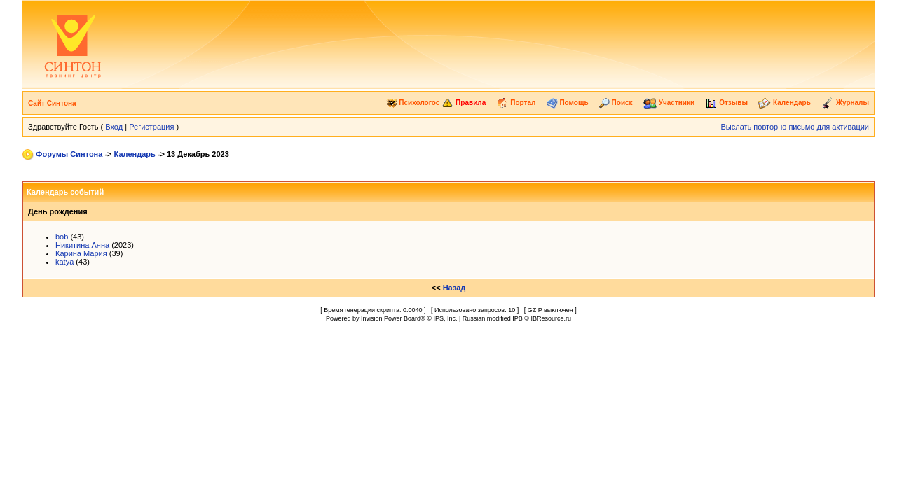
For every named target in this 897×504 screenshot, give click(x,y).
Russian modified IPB (493, 318)
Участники (668, 102)
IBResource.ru (550, 318)
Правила (463, 102)
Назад (454, 288)
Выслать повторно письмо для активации (794, 126)
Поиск (616, 102)
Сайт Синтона (52, 103)
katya (64, 262)
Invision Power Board (390, 318)
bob (61, 236)
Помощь (568, 102)
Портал (515, 102)
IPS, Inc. (445, 318)
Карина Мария (81, 253)
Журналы (845, 102)
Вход (114, 126)
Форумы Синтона (69, 154)
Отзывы (726, 102)
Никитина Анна (82, 245)
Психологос (413, 102)
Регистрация (151, 126)
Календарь (784, 102)
